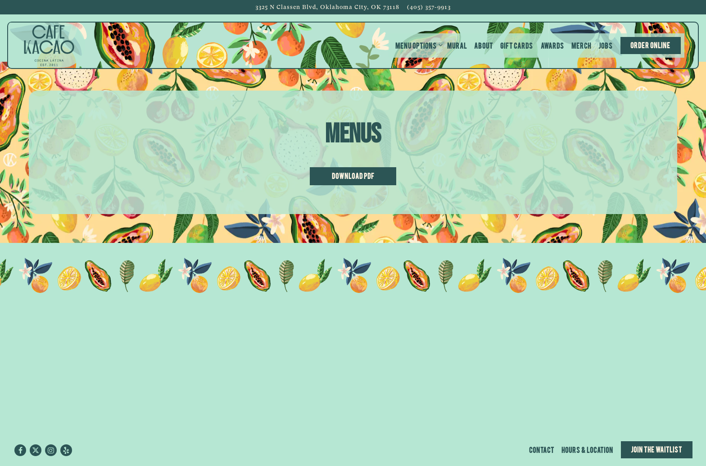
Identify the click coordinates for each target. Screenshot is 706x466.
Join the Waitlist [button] (656, 449)
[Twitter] (35, 450)
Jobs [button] (605, 45)
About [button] (483, 45)
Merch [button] (581, 45)
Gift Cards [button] (516, 45)
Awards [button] (552, 45)
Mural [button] (457, 45)
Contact (541, 449)
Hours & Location (587, 449)
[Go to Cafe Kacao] (327, 7)
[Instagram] (51, 450)
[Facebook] (20, 450)
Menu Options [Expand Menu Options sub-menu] (417, 45)
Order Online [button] (650, 45)
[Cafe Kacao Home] (49, 45)
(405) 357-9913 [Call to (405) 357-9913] (429, 7)
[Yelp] (66, 450)
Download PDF (353, 175)
